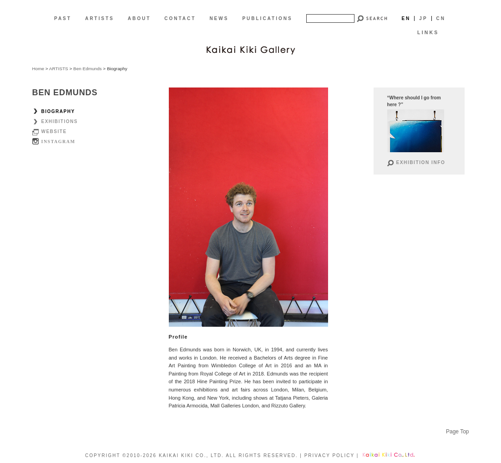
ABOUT (139, 18)
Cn (440, 18)
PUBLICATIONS (267, 18)
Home (38, 68)
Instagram (58, 141)
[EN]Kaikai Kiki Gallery (250, 49)
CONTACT (180, 18)
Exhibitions (59, 121)
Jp (423, 18)
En (405, 18)
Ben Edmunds (87, 68)
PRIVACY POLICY (329, 455)
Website (54, 131)
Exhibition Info (420, 162)
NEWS (218, 18)
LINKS (428, 32)
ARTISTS (99, 18)
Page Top (457, 431)
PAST (62, 18)
